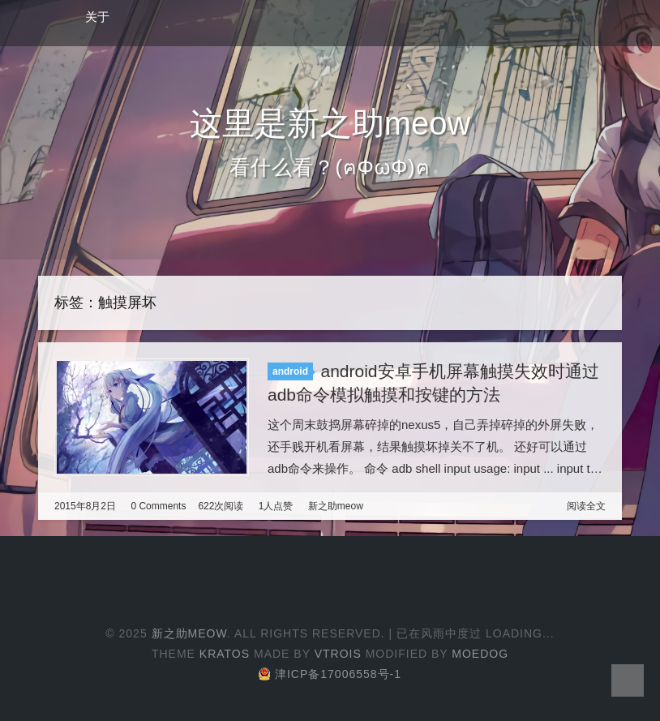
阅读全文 (586, 506)
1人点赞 (276, 506)
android (290, 371)
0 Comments (158, 506)
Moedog (480, 653)
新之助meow (335, 506)
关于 (97, 17)
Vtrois (338, 653)
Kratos (224, 653)
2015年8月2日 (85, 506)
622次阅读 (220, 506)
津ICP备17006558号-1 (330, 673)
